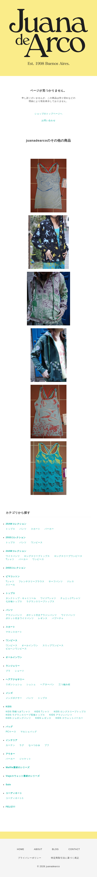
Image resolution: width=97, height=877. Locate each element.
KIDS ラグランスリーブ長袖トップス (25, 715)
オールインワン (30, 645)
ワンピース (37, 542)
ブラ (8, 671)
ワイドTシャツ (48, 598)
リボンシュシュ (14, 684)
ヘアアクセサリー (15, 679)
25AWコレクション (16, 524)
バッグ (9, 726)
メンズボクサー (14, 698)
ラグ (21, 745)
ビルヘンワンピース (16, 648)
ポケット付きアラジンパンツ (41, 615)
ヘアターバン (47, 684)
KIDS (9, 706)
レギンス (42, 618)
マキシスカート (14, 632)
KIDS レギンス (43, 718)
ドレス (70, 581)
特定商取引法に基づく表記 (65, 858)
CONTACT (74, 849)
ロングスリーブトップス (37, 556)
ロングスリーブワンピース (68, 556)
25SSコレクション (16, 537)
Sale (8, 784)
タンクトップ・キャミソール (21, 598)
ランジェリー (13, 666)
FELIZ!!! (10, 806)
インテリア (11, 740)
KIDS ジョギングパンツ (18, 718)
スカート (35, 529)
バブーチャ (58, 618)
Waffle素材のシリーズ (18, 767)
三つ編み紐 (64, 684)
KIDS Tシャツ (41, 711)
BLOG (55, 849)
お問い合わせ (48, 120)
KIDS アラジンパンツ (60, 715)
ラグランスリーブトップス (40, 601)
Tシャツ (10, 559)
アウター (10, 754)
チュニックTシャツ (70, 598)
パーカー (49, 529)
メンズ (9, 693)
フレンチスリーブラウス (31, 581)
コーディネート (14, 793)
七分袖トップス (14, 601)
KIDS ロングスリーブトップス (70, 711)
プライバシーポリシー (29, 858)
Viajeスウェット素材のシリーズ (23, 776)
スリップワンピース (53, 645)
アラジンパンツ (14, 615)
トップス (10, 529)
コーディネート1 (15, 798)
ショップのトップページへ (48, 113)
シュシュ (31, 684)
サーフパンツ (56, 581)
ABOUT (38, 849)
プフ (47, 745)
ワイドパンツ (13, 556)
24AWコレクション (16, 551)
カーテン (10, 745)
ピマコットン (13, 576)
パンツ (22, 529)
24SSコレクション (16, 568)
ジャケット (25, 759)
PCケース (11, 731)
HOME (20, 849)
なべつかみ (34, 745)
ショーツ (19, 671)
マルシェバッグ (28, 731)
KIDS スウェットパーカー (69, 718)
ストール (10, 584)
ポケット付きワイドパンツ (20, 618)
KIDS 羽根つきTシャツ (18, 711)
